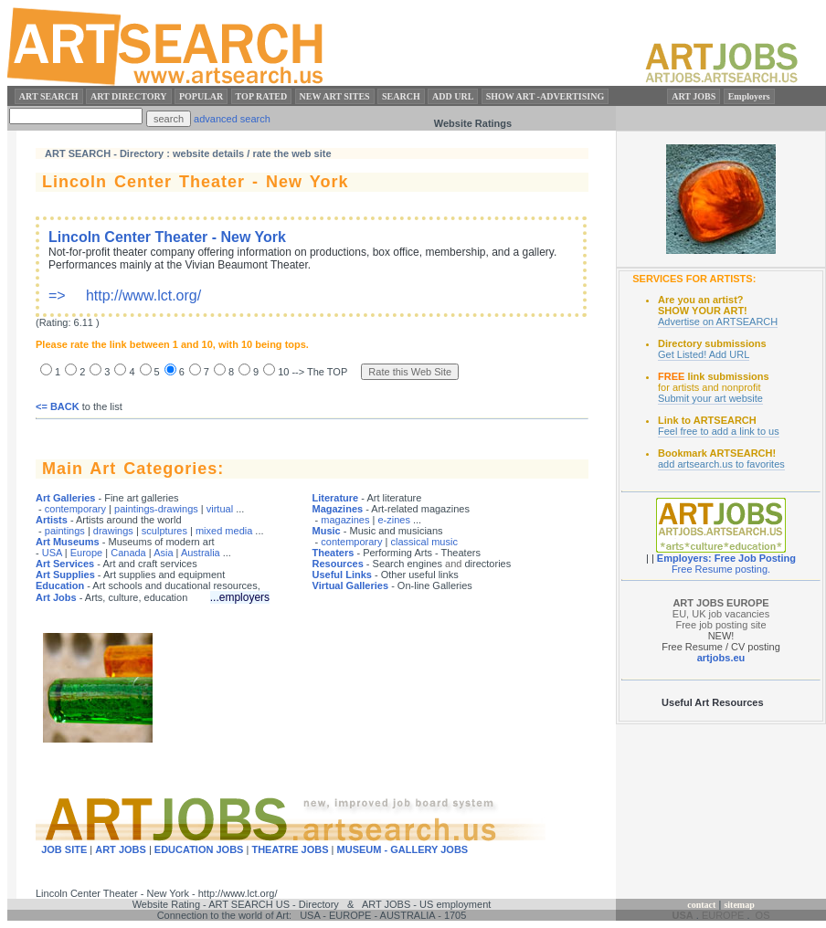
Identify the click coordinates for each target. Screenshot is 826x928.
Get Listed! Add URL (703, 354)
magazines (345, 519)
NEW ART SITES (335, 96)
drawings (113, 530)
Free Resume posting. (721, 569)
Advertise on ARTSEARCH (718, 321)
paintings (65, 530)
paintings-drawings (156, 508)
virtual (219, 508)
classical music (424, 541)
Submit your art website (710, 398)
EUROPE (723, 915)
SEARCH (401, 96)
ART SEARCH (49, 96)
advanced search (232, 118)
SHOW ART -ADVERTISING (545, 96)
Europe (86, 552)
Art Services (65, 563)
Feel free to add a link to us (718, 431)
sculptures (164, 530)
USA (52, 552)
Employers (749, 96)
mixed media (224, 530)
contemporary (75, 508)
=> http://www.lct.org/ (302, 266)
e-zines (393, 519)
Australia (200, 552)
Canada (128, 552)
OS (763, 915)
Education (60, 585)
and (453, 563)
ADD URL (452, 96)
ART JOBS (693, 96)
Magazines (338, 508)
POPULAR (201, 96)
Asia (163, 552)
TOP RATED (262, 96)
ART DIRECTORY (128, 96)
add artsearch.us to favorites (721, 464)
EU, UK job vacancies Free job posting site (720, 613)
